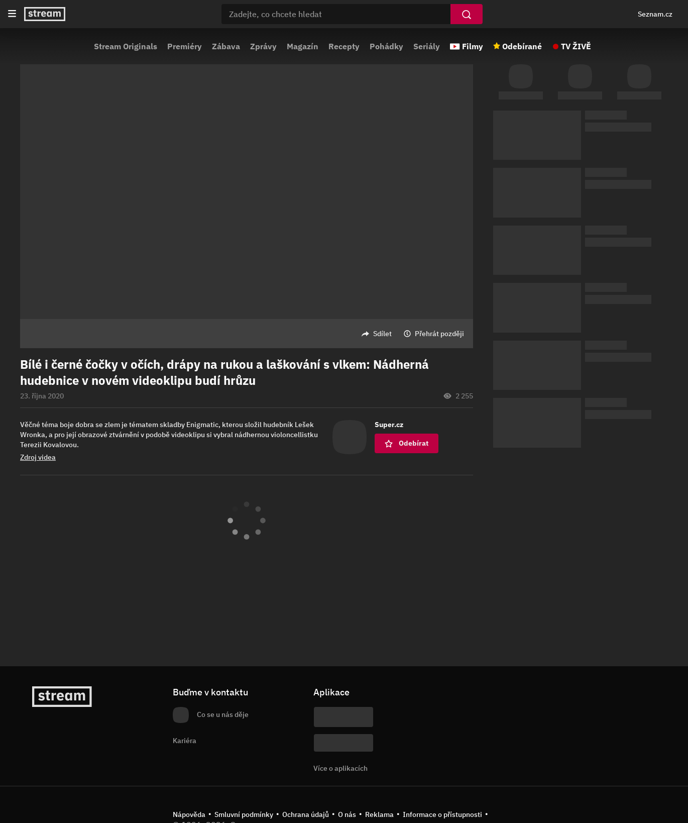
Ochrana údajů (305, 814)
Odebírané (522, 46)
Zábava (226, 46)
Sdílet (382, 333)
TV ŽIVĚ (576, 46)
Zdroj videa (38, 457)
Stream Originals (125, 46)
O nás (347, 814)
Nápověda (189, 814)
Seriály (426, 46)
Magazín (302, 46)
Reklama (379, 814)
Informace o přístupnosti (442, 814)
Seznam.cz (655, 14)
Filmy (472, 46)
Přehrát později (439, 333)
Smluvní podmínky (243, 814)
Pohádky (386, 46)
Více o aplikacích (340, 768)
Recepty (344, 46)
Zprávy (263, 46)
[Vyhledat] (466, 14)
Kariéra (184, 740)
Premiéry (184, 46)
